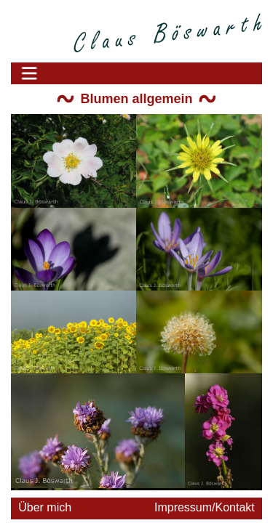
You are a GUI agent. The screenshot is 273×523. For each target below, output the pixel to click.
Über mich (44, 507)
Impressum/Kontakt (204, 507)
